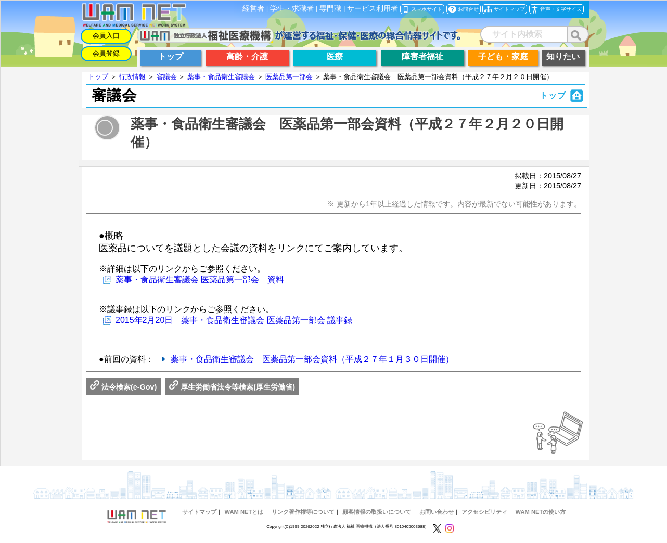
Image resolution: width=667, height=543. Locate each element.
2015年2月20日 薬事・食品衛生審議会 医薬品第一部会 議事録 (234, 320)
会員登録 (106, 53)
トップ (98, 77)
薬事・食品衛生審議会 (221, 77)
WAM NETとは (243, 512)
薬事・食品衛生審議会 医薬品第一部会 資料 (200, 279)
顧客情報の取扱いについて (376, 512)
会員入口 (106, 36)
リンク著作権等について (303, 512)
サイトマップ (199, 512)
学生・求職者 (292, 8)
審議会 (167, 77)
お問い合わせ (436, 512)
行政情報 (132, 77)
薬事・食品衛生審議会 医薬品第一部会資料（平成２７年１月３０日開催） (312, 359)
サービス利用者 (372, 8)
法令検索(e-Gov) (123, 387)
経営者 (253, 8)
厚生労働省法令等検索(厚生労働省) (232, 387)
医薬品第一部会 (289, 77)
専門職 (330, 8)
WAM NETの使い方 (541, 512)
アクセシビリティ (484, 512)
